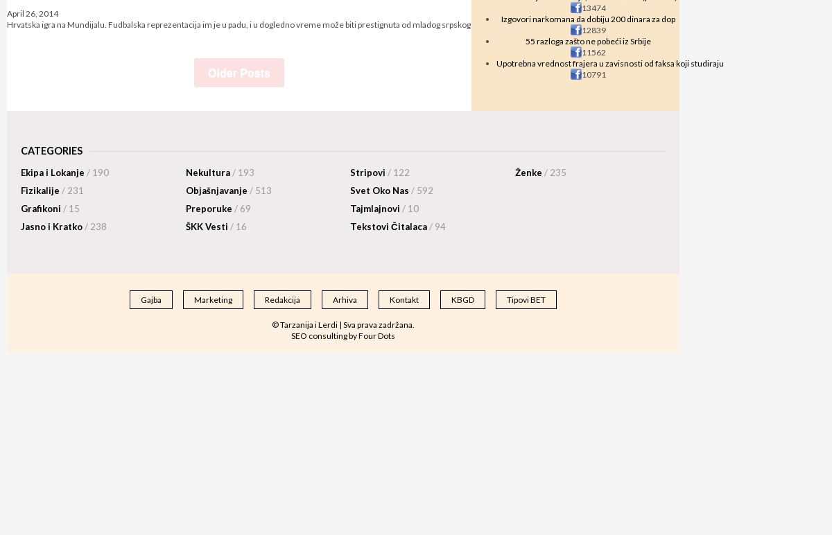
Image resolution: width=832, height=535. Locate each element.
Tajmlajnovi (384, 208)
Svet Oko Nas (391, 190)
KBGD (462, 300)
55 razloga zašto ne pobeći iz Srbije (588, 41)
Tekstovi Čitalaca (398, 226)
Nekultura (220, 172)
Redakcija (282, 300)
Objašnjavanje (229, 190)
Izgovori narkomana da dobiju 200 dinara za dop (588, 19)
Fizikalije (52, 190)
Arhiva (345, 300)
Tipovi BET (526, 300)
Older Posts (239, 73)
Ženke (540, 172)
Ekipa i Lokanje (65, 172)
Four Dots (376, 336)
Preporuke (218, 208)
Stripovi (380, 172)
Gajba (151, 300)
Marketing (213, 300)
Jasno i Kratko (64, 226)
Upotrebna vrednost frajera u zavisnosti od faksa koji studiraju (610, 63)
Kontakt (404, 300)
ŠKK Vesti (216, 226)
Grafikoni (50, 208)
